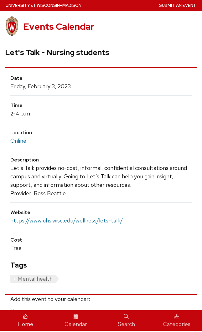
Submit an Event (177, 5)
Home (25, 321)
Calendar (76, 321)
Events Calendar (58, 27)
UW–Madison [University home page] (43, 5)
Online (18, 140)
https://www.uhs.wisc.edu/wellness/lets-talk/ (66, 220)
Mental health (35, 278)
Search (126, 321)
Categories (176, 321)
